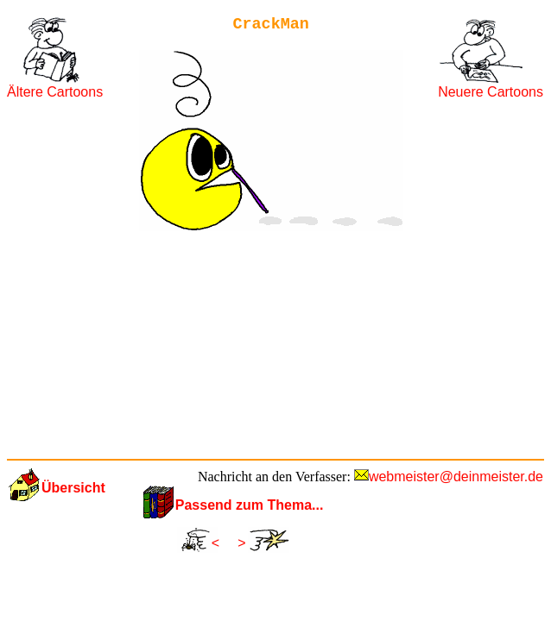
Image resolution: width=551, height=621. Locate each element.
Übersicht (73, 487)
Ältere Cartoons (55, 92)
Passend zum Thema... (249, 505)
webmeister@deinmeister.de (456, 476)
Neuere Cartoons (490, 92)
